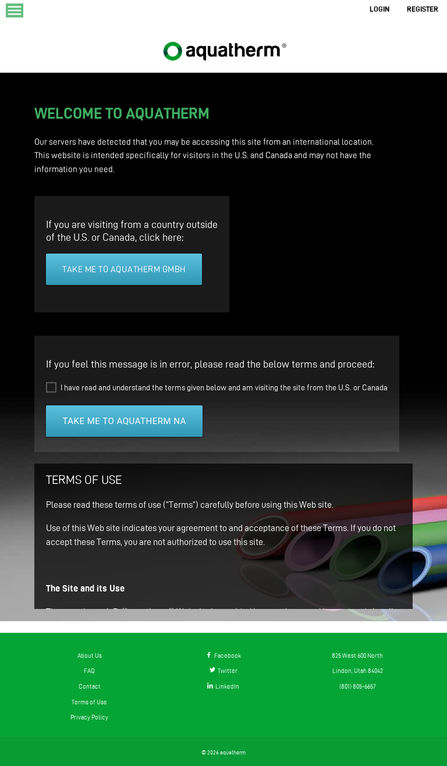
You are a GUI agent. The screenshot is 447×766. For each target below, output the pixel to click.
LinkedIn (223, 686)
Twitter (223, 670)
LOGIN (379, 9)
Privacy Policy (89, 717)
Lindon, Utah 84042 (357, 670)
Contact (90, 686)
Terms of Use (89, 702)
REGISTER (422, 9)
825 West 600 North (357, 655)
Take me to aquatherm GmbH (124, 269)
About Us (89, 655)
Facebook (223, 655)
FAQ (89, 670)
